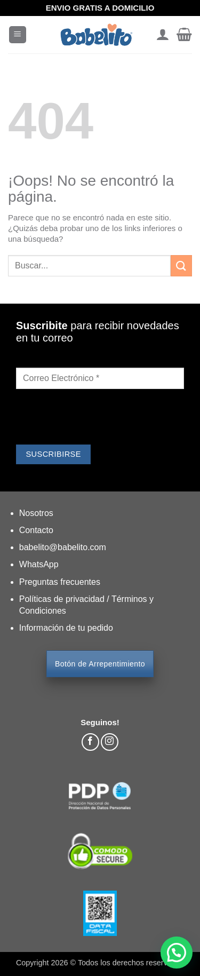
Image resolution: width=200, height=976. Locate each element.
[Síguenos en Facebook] (90, 742)
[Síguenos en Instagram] (109, 742)
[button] (17, 35)
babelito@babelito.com (62, 547)
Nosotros (36, 513)
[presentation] (97, 418)
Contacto (36, 530)
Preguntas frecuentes (59, 581)
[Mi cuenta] (162, 34)
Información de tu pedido (66, 627)
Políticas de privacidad (63, 599)
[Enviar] (181, 265)
